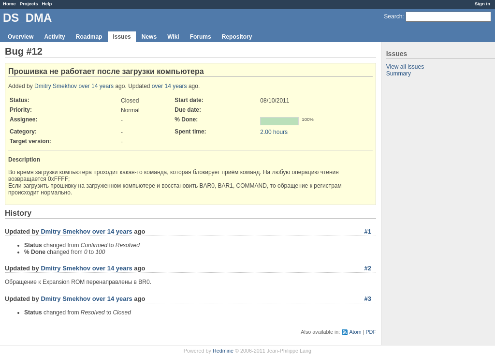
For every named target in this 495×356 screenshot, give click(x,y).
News (149, 36)
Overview (20, 36)
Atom (355, 332)
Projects (29, 3)
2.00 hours (274, 132)
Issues (122, 36)
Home (9, 3)
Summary (398, 73)
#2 (367, 268)
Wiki (173, 36)
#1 (367, 231)
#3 (367, 298)
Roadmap (89, 36)
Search (393, 16)
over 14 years (96, 86)
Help (47, 3)
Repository (237, 36)
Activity (54, 36)
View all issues (405, 66)
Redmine (223, 351)
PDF (370, 332)
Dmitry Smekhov (55, 86)
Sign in (482, 3)
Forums (200, 36)
